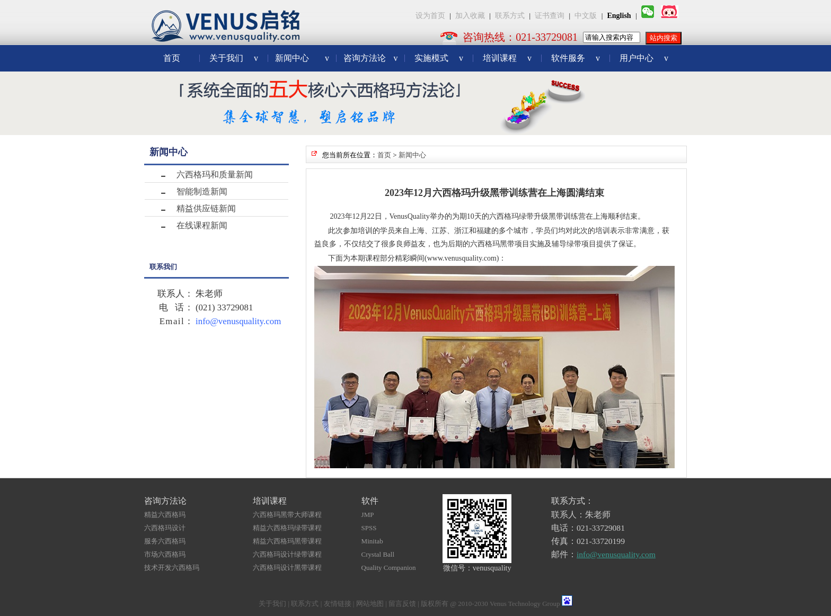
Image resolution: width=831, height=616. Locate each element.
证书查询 (549, 16)
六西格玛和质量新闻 (214, 174)
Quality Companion (388, 568)
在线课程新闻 (201, 225)
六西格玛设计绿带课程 (287, 554)
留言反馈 (402, 604)
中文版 (585, 16)
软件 (369, 500)
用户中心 (644, 58)
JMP (367, 515)
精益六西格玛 (164, 515)
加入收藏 (470, 16)
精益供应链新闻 (206, 208)
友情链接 (337, 604)
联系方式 (510, 16)
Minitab (372, 541)
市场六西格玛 (164, 554)
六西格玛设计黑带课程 (287, 568)
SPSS (369, 528)
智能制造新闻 (201, 191)
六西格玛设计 (164, 528)
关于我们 (233, 58)
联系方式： (572, 500)
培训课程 (507, 58)
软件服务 (575, 58)
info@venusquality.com (238, 321)
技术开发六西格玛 (171, 568)
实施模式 (438, 58)
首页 (171, 58)
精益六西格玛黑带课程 (287, 541)
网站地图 (370, 604)
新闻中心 (302, 58)
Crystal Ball (377, 554)
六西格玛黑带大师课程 (287, 515)
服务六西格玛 (164, 541)
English (619, 16)
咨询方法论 (370, 58)
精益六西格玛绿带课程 (287, 528)
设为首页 (430, 16)
